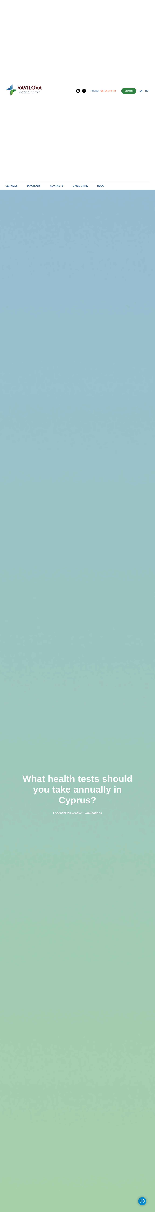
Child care (80, 185)
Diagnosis (34, 185)
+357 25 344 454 (108, 91)
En (141, 91)
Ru (146, 91)
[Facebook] (84, 91)
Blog (100, 185)
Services (11, 185)
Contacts (56, 185)
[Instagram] (78, 91)
